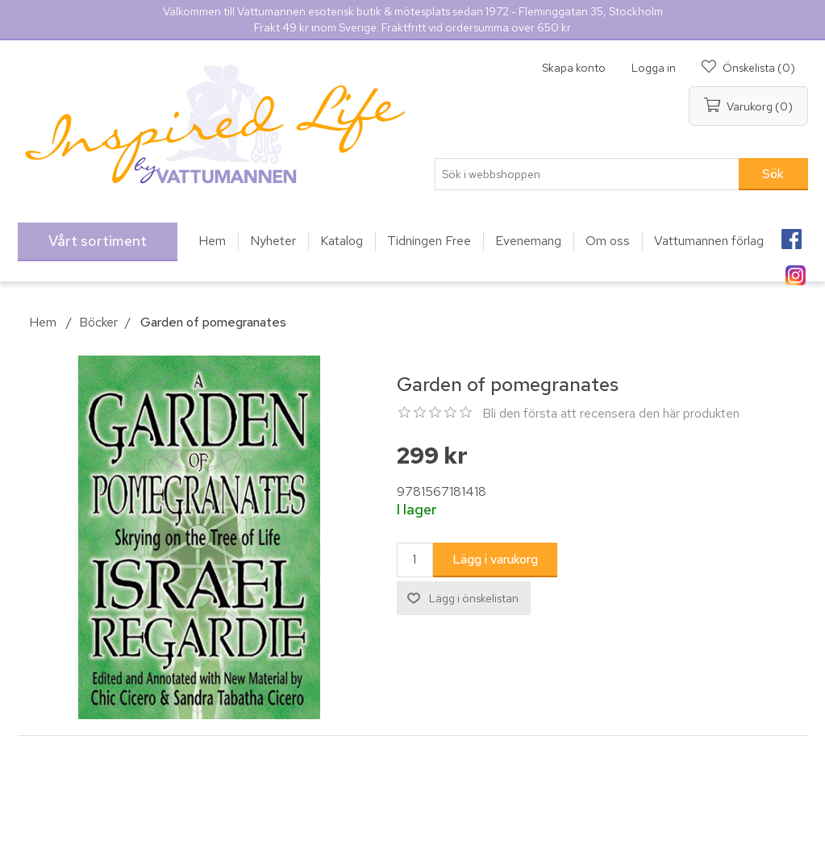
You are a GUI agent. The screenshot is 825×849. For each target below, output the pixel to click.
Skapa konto (574, 67)
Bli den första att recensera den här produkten (611, 413)
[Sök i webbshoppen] (587, 174)
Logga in (653, 67)
